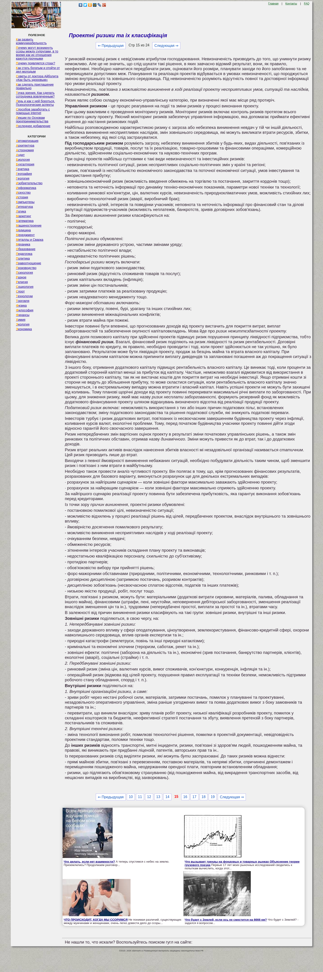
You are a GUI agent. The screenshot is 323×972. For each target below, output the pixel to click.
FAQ (306, 3)
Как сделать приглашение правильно (35, 86)
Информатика (26, 188)
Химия (20, 319)
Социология (24, 287)
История (22, 197)
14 (167, 797)
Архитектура (25, 145)
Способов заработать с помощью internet (33, 111)
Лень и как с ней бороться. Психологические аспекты (35, 102)
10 (131, 797)
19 (213, 797)
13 (158, 797)
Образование (25, 249)
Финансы (22, 315)
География (24, 174)
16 (185, 797)
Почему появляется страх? (35, 63)
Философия (24, 310)
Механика (23, 244)
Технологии (24, 296)
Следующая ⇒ (166, 46)
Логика (21, 211)
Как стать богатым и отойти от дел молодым (38, 69)
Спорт (20, 291)
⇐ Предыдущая (111, 46)
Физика (21, 305)
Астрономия (25, 150)
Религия (22, 282)
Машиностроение (28, 225)
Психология (24, 272)
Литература (24, 206)
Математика (25, 221)
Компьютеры (25, 202)
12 (149, 797)
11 (140, 797)
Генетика (22, 169)
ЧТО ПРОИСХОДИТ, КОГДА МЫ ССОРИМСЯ (96, 919)
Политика (23, 258)
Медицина (23, 230)
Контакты (291, 3)
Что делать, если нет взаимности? (89, 861)
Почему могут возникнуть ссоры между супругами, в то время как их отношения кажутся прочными (37, 53)
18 (204, 797)
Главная (273, 3)
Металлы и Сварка (29, 239)
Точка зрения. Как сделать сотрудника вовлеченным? (35, 94)
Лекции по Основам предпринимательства (32, 119)
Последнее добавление (33, 126)
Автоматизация (27, 141)
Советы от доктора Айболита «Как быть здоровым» (37, 78)
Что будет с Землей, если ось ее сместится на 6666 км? (226, 919)
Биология (23, 159)
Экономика (24, 329)
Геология (22, 178)
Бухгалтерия (25, 164)
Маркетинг (23, 216)
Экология (22, 324)
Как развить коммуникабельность (31, 41)
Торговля (22, 301)
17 (194, 797)
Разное (21, 277)
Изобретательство (29, 183)
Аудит (20, 155)
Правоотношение (28, 263)
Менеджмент (25, 235)
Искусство (23, 192)
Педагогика (24, 254)
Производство (26, 268)
